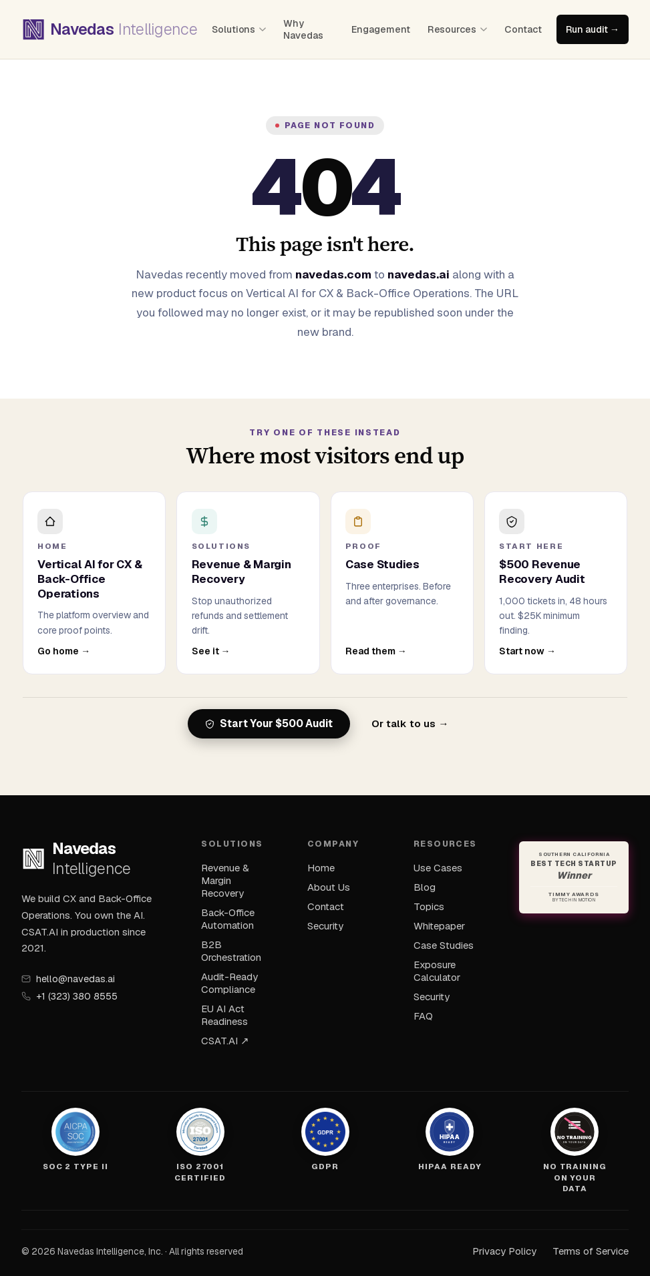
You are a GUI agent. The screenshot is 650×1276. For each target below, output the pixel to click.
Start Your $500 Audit (269, 723)
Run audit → (592, 29)
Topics (429, 906)
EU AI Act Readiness (224, 1015)
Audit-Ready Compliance (229, 983)
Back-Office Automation (228, 918)
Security (325, 925)
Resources (457, 29)
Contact (523, 29)
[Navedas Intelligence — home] (109, 29)
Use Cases (438, 867)
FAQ (423, 1016)
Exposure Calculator (437, 971)
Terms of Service (590, 1251)
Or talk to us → (409, 723)
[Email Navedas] (95, 979)
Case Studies (444, 945)
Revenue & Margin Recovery (225, 880)
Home (321, 867)
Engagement (380, 29)
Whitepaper (439, 925)
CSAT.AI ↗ (225, 1040)
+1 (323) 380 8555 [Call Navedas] (69, 996)
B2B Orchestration (231, 951)
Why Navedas (303, 29)
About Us (328, 887)
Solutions (239, 29)
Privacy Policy (504, 1251)
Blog (425, 887)
